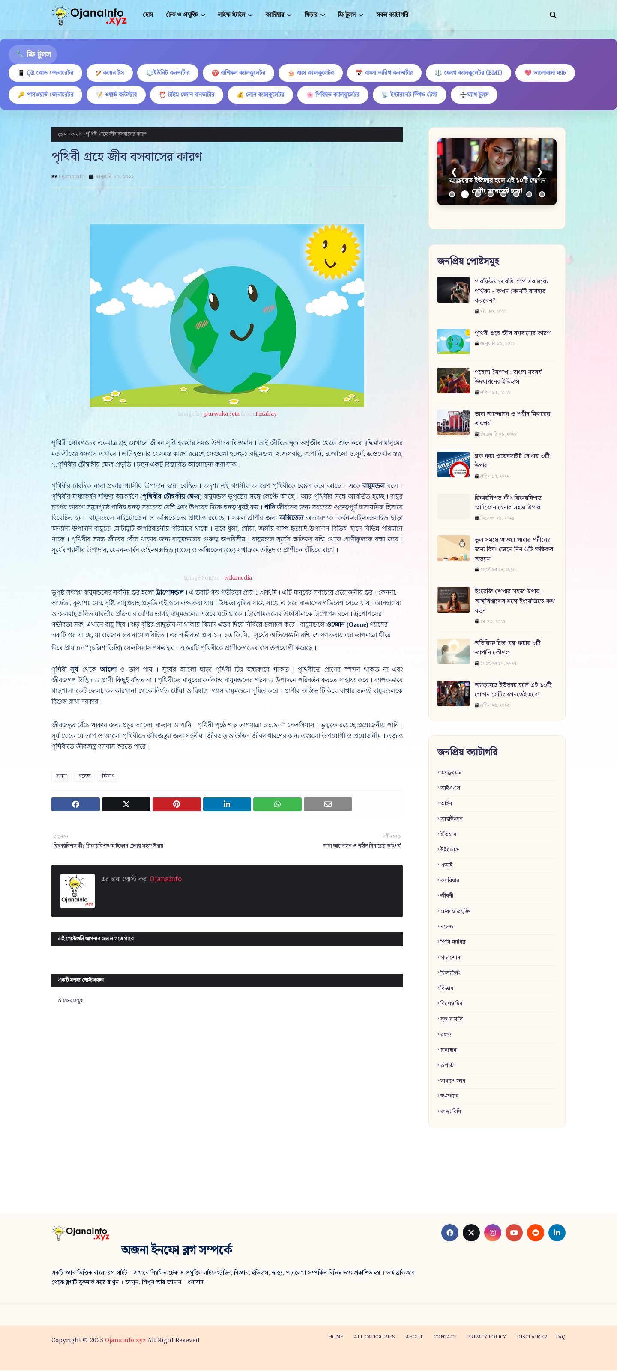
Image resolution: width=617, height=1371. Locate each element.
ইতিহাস (448, 834)
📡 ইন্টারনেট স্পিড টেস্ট (416, 95)
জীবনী (446, 896)
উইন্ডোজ (449, 850)
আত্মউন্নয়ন (451, 819)
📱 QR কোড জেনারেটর (46, 73)
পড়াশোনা (450, 958)
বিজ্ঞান (108, 777)
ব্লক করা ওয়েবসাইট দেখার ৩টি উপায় (512, 462)
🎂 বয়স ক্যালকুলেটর (317, 73)
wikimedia (238, 578)
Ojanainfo (72, 177)
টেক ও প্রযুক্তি (455, 911)
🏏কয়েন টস (111, 73)
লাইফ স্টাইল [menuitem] (231, 15)
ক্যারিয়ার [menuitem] (275, 15)
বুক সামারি (451, 1019)
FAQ (561, 1338)
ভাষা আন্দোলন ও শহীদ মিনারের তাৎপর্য (512, 420)
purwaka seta (222, 414)
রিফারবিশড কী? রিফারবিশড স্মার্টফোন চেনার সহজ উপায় (508, 504)
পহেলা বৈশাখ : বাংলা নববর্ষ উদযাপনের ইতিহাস (508, 378)
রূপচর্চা (447, 1066)
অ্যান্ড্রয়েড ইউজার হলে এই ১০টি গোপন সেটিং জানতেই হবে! (513, 691)
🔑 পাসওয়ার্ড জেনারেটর (46, 95)
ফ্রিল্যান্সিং (450, 973)
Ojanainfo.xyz (125, 1341)
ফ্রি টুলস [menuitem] (347, 15)
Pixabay (266, 414)
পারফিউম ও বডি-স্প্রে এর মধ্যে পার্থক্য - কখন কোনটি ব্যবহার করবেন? (511, 292)
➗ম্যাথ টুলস (482, 95)
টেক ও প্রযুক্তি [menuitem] (182, 15)
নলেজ (84, 777)
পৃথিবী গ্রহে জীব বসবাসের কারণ (513, 334)
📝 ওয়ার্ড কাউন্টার (118, 95)
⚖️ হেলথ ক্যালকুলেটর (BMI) (477, 73)
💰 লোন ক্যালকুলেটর (264, 95)
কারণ (76, 135)
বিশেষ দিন (451, 1004)
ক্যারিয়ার (449, 881)
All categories (374, 1338)
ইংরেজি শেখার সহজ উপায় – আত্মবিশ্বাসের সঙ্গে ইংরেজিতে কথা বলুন (515, 602)
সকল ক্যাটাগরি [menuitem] (392, 15)
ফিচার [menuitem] (311, 15)
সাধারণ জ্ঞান (452, 1081)
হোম (62, 135)
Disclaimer (532, 1338)
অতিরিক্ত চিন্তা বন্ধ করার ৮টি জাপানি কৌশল (508, 649)
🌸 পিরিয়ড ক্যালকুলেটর (338, 95)
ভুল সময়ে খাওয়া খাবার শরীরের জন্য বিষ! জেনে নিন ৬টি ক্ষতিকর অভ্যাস (514, 550)
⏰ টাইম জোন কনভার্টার (190, 95)
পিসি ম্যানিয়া (453, 942)
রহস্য (446, 1035)
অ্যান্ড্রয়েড (450, 773)
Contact (445, 1338)
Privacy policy (486, 1338)
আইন (446, 804)
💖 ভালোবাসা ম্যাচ (555, 73)
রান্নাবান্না (449, 1050)
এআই (446, 865)
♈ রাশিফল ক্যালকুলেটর (243, 73)
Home (335, 1338)
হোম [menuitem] (148, 15)
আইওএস (450, 788)
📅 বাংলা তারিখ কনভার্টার (392, 73)
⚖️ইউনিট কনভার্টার (171, 73)
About (414, 1338)
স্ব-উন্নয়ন (449, 1096)
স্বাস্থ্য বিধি (450, 1112)
